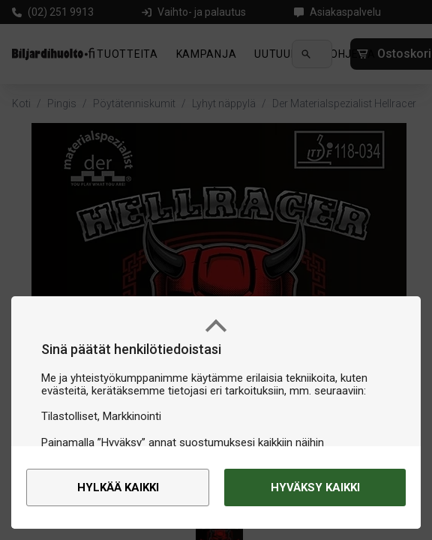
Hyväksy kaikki (315, 487)
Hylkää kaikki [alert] (118, 487)
